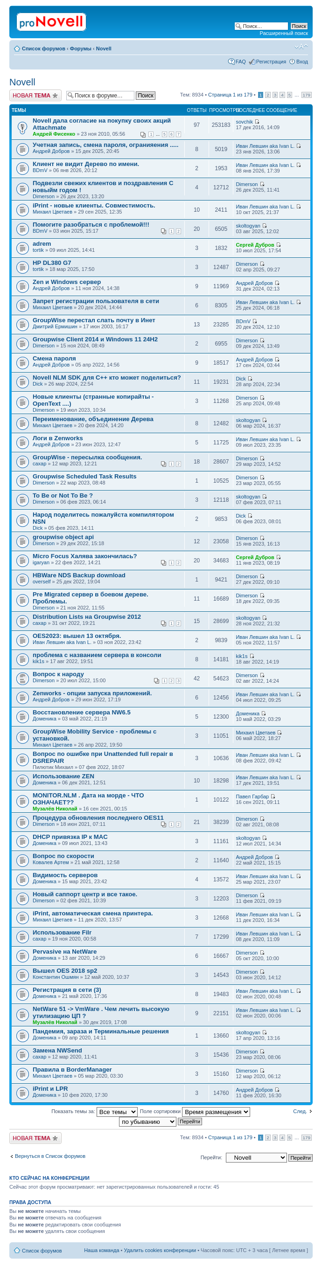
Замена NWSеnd (57, 1050)
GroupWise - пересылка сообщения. (87, 457)
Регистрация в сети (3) (67, 989)
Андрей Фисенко (54, 134)
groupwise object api (63, 536)
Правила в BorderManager (72, 1069)
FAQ (241, 61)
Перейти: (212, 1157)
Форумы (80, 48)
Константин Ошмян (56, 977)
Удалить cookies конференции (160, 1250)
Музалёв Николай (55, 808)
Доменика (44, 718)
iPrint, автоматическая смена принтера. (93, 913)
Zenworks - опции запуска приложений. (92, 693)
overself (42, 581)
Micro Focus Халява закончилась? (85, 556)
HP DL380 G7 (52, 262)
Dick (37, 384)
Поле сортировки (195, 1111)
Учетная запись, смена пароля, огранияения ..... (105, 144)
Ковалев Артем (51, 862)
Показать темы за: (94, 1111)
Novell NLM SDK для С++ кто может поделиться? (107, 377)
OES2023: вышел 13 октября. (77, 635)
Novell (104, 48)
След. (300, 1111)
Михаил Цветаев (52, 212)
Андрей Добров (51, 151)
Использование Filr (62, 932)
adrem (42, 243)
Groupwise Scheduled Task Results (85, 476)
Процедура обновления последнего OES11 (98, 817)
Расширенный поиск (283, 33)
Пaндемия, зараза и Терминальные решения (101, 1031)
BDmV (40, 170)
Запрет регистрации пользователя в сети (96, 301)
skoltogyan (248, 225)
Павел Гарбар (252, 796)
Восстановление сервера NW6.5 (82, 712)
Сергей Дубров (255, 245)
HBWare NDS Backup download (79, 575)
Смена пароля (54, 358)
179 (306, 94)
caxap (39, 463)
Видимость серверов (65, 875)
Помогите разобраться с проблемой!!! (91, 224)
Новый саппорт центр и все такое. (85, 894)
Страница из (230, 94)
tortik (38, 250)
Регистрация (271, 61)
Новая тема (35, 95)
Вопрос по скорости (63, 855)
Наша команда (101, 1250)
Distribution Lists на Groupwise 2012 (87, 616)
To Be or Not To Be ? (63, 495)
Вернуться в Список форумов (50, 1156)
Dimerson (44, 196)
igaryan (41, 562)
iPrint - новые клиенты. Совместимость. (94, 205)
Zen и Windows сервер (67, 281)
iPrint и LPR (50, 1088)
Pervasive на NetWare (65, 951)
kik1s (38, 661)
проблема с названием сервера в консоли (97, 654)
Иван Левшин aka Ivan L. (265, 146)
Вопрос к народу (58, 674)
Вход (302, 61)
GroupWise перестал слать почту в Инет (94, 320)
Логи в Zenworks (58, 438)
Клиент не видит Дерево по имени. (86, 163)
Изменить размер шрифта (301, 46)
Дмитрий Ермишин (55, 326)
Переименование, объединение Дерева (93, 418)
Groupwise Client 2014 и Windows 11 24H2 (95, 339)
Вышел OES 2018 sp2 (65, 970)
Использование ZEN (63, 776)
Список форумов (43, 48)
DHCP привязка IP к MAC (70, 836)
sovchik (244, 122)
